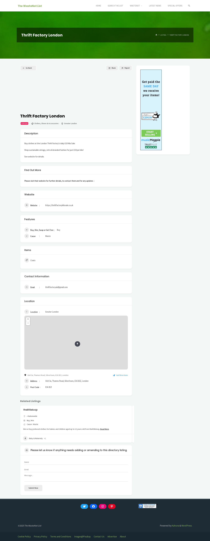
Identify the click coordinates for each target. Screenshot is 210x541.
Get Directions (120, 375)
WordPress (186, 525)
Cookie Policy (24, 536)
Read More (104, 429)
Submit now (33, 488)
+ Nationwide (32, 416)
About (123, 536)
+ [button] (28, 319)
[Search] (189, 5)
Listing (163, 35)
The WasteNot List (30, 6)
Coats (29, 261)
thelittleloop (30, 409)
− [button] (28, 323)
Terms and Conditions (60, 536)
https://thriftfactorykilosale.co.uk (59, 205)
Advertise (112, 536)
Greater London (70, 123)
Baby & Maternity (33, 438)
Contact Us (99, 536)
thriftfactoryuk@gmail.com (56, 287)
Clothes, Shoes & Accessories (46, 123)
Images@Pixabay (82, 536)
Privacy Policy (40, 536)
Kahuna (175, 525)
